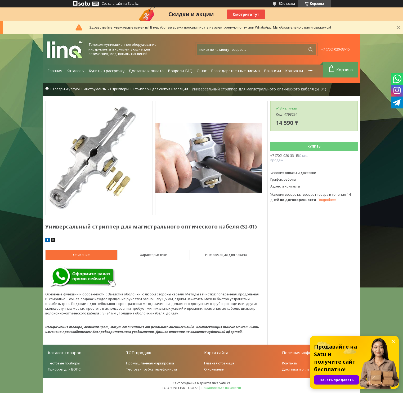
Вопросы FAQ (180, 70)
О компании (214, 369)
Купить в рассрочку (106, 70)
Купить (314, 146)
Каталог (73, 70)
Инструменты (95, 89)
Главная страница (219, 363)
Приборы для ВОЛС (64, 369)
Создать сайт (112, 4)
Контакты (294, 70)
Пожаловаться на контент (221, 388)
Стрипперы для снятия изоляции (160, 89)
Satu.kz (225, 383)
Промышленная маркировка (150, 363)
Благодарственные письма (235, 70)
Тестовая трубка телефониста (151, 369)
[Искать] (310, 49)
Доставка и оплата (146, 70)
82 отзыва (287, 3)
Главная (54, 70)
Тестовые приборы (64, 363)
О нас (202, 70)
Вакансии (272, 70)
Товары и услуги (66, 89)
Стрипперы (119, 89)
